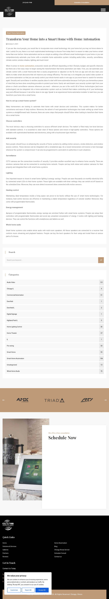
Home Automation (60, 543)
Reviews (5, 556)
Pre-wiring (10, 346)
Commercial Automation (15, 295)
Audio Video (11, 282)
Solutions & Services (9, 546)
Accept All (42, 590)
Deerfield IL (10, 308)
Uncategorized (12, 365)
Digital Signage (12, 314)
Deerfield (10, 301)
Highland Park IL (12, 320)
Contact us (58, 556)
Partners (5, 553)
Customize (14, 590)
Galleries (5, 550)
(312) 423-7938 (27, 2)
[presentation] (3, 400)
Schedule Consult (60, 553)
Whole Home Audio (13, 371)
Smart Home (11, 352)
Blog (55, 546)
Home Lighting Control (14, 327)
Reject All (28, 590)
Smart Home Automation (16, 33)
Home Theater (12, 333)
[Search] (101, 260)
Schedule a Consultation (81, 2)
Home (5, 543)
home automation (27, 66)
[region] (28, 583)
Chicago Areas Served (61, 550)
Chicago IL (10, 289)
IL (7, 339)
